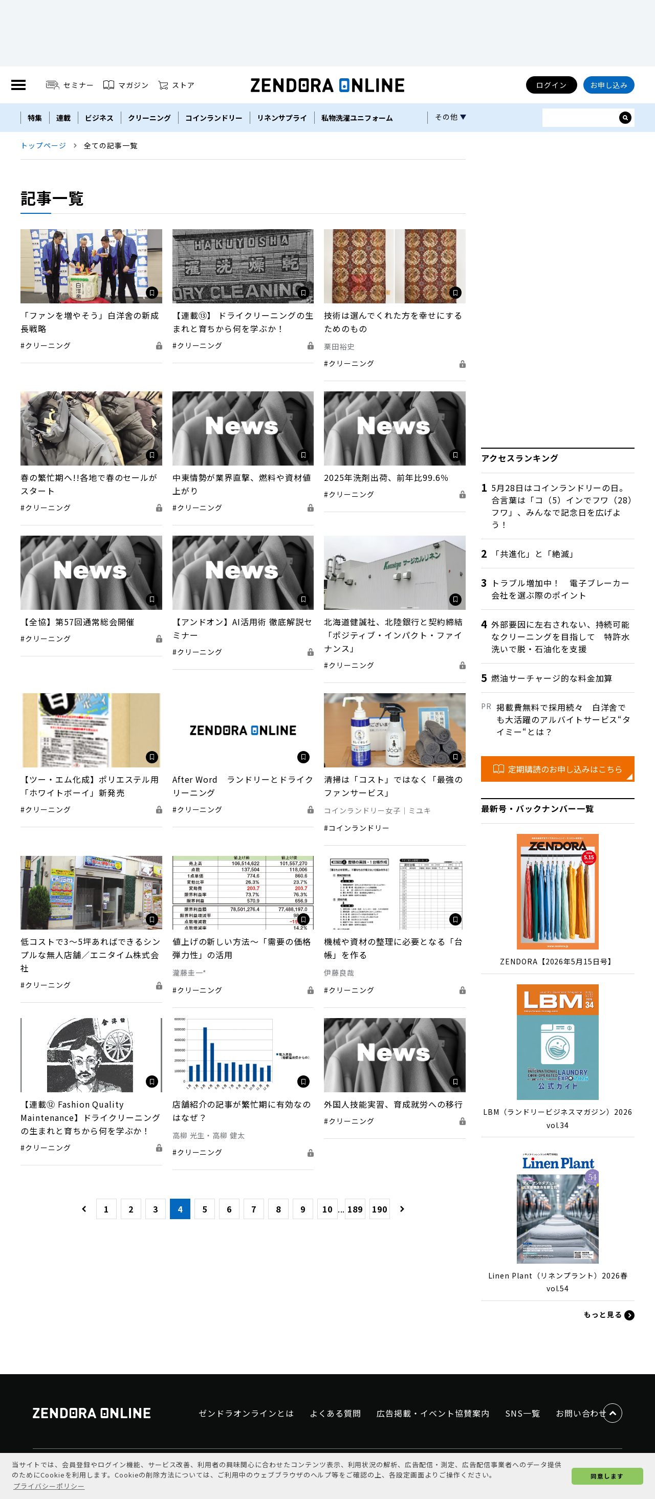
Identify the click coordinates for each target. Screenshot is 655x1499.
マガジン (126, 85)
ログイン (551, 85)
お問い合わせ (582, 1413)
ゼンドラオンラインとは (246, 1413)
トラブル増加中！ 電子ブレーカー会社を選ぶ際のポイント (560, 589)
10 (327, 1209)
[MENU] (18, 85)
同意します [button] (607, 1475)
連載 (63, 118)
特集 (35, 118)
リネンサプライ (282, 118)
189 (355, 1209)
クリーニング (149, 118)
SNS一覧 (522, 1413)
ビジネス (99, 118)
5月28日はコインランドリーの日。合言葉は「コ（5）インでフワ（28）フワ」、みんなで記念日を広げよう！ (561, 506)
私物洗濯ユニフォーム (357, 118)
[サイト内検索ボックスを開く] (625, 118)
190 (379, 1209)
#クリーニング (45, 345)
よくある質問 (336, 1413)
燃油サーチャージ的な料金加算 (552, 678)
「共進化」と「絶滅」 (534, 553)
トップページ (43, 145)
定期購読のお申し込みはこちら (558, 769)
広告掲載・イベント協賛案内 (433, 1413)
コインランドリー (214, 118)
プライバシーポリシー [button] (49, 1486)
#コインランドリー (357, 828)
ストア (176, 85)
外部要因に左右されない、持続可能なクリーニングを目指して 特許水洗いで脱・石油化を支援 (560, 636)
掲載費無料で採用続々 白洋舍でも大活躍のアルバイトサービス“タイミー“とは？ (563, 719)
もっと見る (609, 1314)
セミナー (70, 85)
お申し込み (609, 85)
